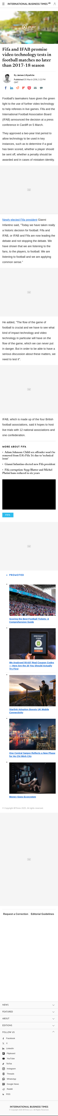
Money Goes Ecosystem (22, 796)
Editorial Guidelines (42, 914)
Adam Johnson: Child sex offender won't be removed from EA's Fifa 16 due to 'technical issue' (28, 455)
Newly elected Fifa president (19, 219)
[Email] (35, 88)
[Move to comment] (41, 88)
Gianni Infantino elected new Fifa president (30, 464)
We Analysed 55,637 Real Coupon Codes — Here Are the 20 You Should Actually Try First (31, 665)
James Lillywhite (25, 75)
